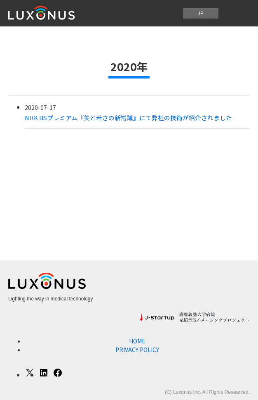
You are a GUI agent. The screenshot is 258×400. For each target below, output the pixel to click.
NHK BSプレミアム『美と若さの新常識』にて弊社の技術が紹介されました (128, 117)
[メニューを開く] (236, 13)
